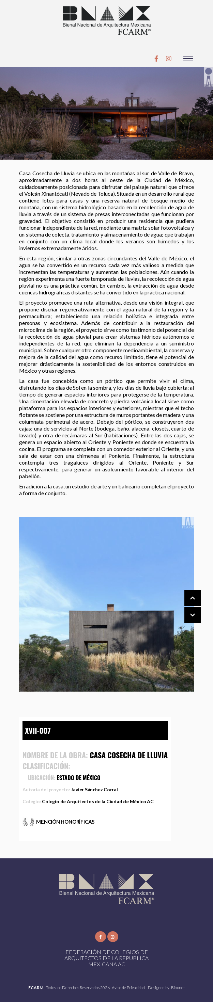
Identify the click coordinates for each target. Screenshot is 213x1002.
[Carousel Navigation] (186, 607)
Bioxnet (178, 987)
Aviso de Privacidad (129, 987)
